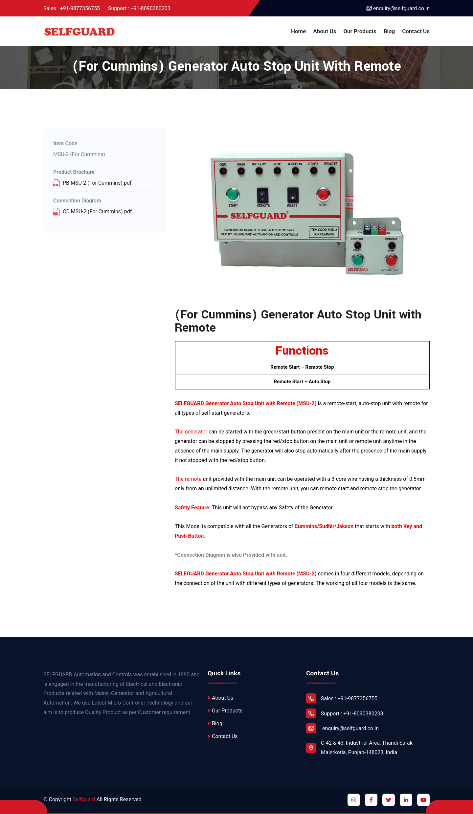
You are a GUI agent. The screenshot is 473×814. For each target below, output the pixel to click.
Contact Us (416, 31)
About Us (324, 31)
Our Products (359, 31)
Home (298, 31)
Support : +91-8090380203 (139, 8)
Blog (389, 31)
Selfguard (84, 799)
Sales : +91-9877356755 (71, 8)
